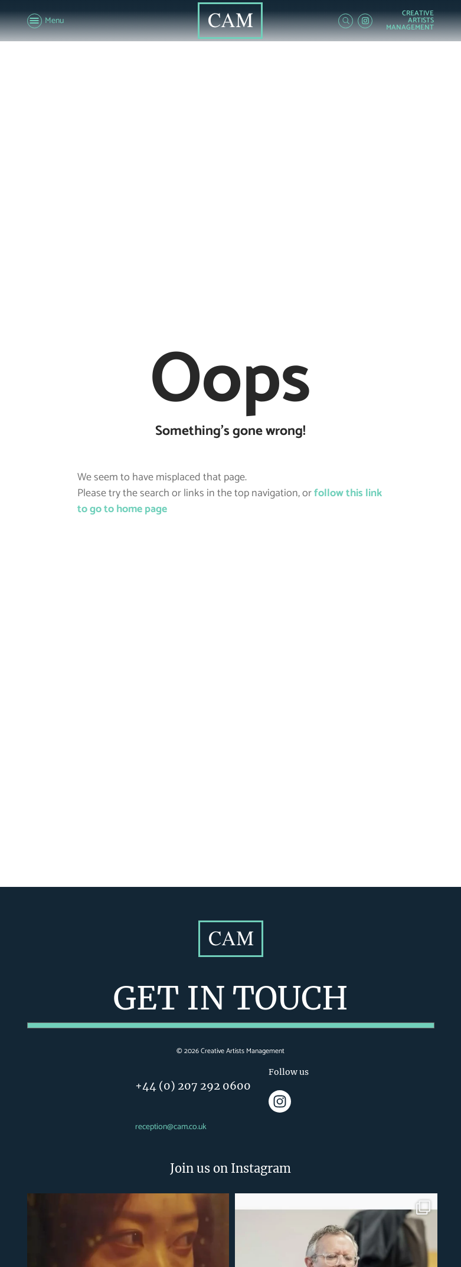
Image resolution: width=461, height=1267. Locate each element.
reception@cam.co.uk (171, 1127)
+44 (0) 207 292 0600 (193, 1086)
